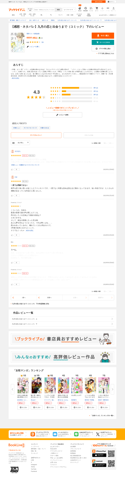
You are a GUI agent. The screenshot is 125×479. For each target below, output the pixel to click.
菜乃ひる (60, 400)
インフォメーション (56, 460)
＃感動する (22, 165)
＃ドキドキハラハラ (30, 128)
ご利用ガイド (112, 15)
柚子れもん (55, 400)
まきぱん (18, 151)
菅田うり (29, 34)
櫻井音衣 (106, 400)
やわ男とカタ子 (76, 395)
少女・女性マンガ (32, 15)
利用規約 (73, 453)
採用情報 (73, 451)
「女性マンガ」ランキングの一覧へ (102, 415)
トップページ (35, 446)
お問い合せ (53, 462)
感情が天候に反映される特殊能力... (63, 397)
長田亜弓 (74, 400)
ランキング (34, 453)
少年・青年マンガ (22, 15)
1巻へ (24, 297)
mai (16, 177)
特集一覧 (33, 451)
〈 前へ (104, 143)
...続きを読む (15, 78)
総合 (13, 15)
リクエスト (53, 464)
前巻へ (49, 297)
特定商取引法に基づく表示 (78, 458)
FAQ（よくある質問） (57, 458)
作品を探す (53, 449)
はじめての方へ (103, 15)
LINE (32, 460)
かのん (66, 400)
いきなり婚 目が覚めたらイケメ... (104, 396)
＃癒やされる (44, 128)
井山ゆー (33, 400)
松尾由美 (36, 34)
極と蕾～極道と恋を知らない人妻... (36, 397)
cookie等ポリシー (75, 460)
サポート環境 (54, 455)
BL (42, 15)
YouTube (33, 469)
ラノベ (60, 15)
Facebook (34, 471)
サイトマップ (74, 462)
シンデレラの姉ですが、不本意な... (49, 397)
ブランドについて (75, 449)
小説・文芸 (70, 15)
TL (51, 15)
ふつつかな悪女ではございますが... (90, 397)
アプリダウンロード (56, 451)
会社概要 (73, 446)
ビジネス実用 (79, 15)
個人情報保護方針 (75, 455)
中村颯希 (92, 400)
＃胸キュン (16, 128)
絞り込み (30, 9)
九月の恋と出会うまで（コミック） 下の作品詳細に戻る (30, 304)
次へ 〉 (111, 143)
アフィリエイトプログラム (58, 467)
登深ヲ (100, 400)
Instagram (34, 464)
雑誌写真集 (89, 15)
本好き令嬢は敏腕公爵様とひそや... (22, 397)
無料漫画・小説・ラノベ (38, 449)
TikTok (33, 467)
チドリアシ (47, 400)
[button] (23, 407)
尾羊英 (87, 400)
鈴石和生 (20, 400)
